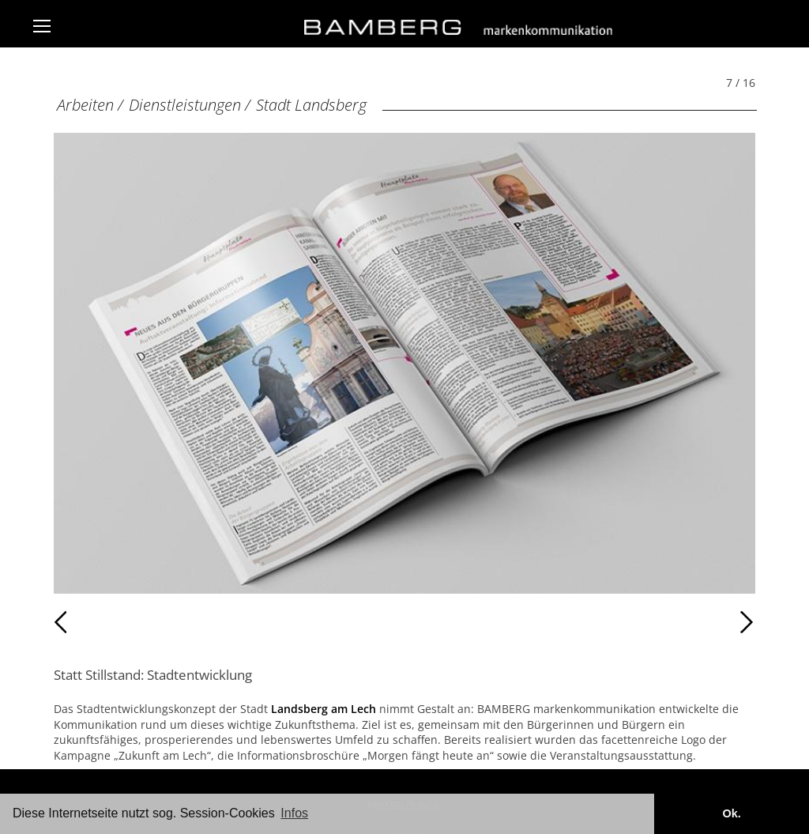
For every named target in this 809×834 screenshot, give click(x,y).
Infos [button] (294, 813)
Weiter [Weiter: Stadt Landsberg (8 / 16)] (579, 622)
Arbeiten (85, 104)
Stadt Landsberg (311, 104)
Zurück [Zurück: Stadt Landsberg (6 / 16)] (88, 622)
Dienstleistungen (185, 104)
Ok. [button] (731, 813)
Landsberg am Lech (323, 708)
